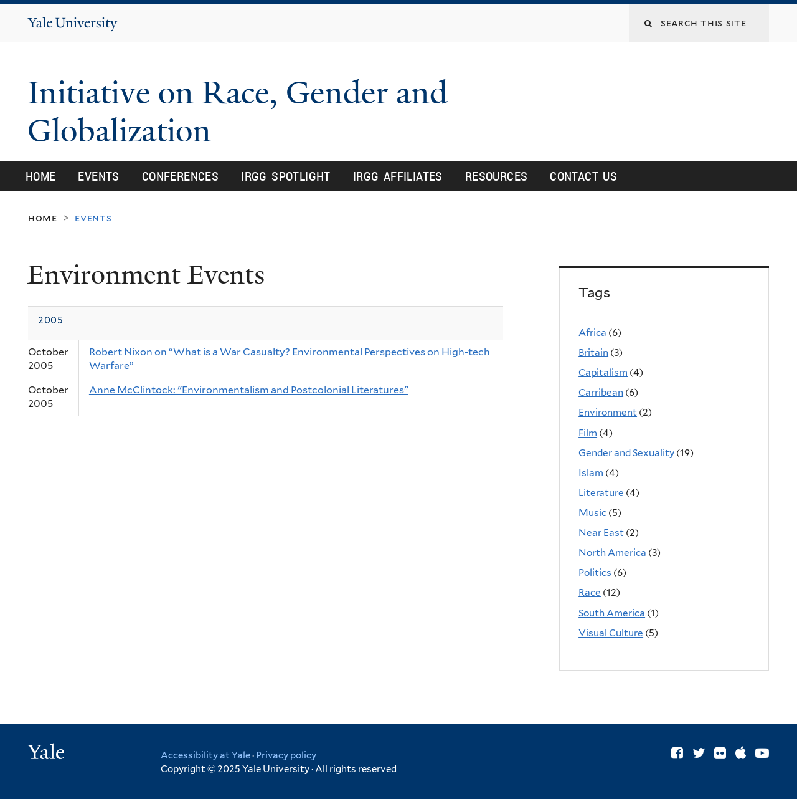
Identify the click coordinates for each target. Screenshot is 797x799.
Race (589, 592)
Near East (601, 532)
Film (587, 433)
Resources (496, 176)
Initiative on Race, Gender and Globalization (237, 111)
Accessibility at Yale (205, 755)
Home (41, 176)
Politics (594, 572)
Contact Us (583, 176)
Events (98, 176)
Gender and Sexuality (626, 453)
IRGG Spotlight (286, 176)
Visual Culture (610, 633)
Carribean (600, 392)
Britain (593, 352)
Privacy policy (286, 755)
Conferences (180, 176)
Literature (601, 493)
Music (592, 513)
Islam (590, 473)
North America (612, 552)
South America (611, 613)
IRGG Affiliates (398, 176)
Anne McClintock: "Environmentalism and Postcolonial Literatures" (248, 390)
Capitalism (603, 372)
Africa (592, 332)
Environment (607, 412)
